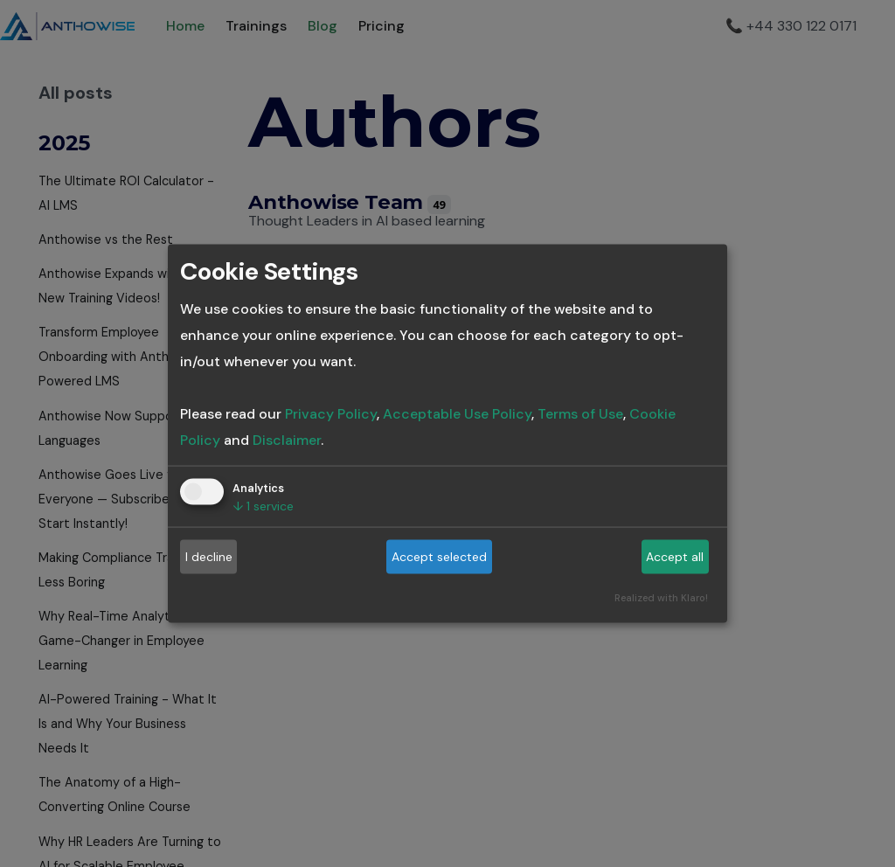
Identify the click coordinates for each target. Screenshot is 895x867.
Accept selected (439, 557)
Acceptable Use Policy (457, 413)
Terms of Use (580, 413)
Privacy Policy (331, 413)
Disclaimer (287, 439)
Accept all (675, 557)
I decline (208, 557)
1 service (263, 505)
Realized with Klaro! (661, 597)
